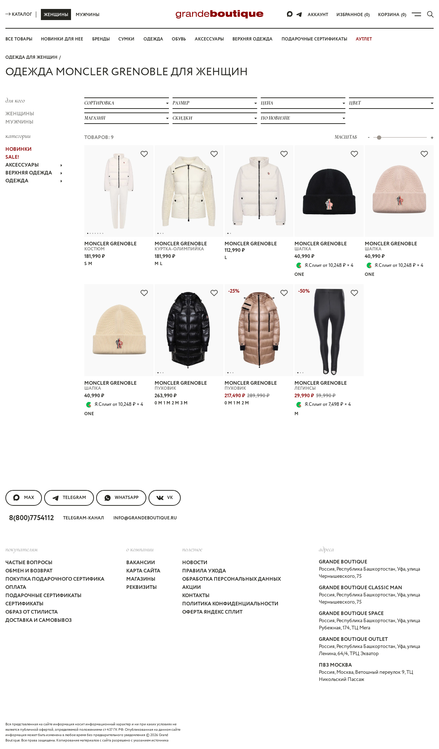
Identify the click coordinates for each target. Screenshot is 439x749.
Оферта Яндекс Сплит (212, 612)
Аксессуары (209, 39)
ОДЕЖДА (33, 180)
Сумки (126, 39)
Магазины (140, 579)
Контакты (195, 595)
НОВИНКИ (18, 149)
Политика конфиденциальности (230, 604)
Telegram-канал (83, 518)
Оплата (15, 587)
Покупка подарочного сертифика (54, 579)
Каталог (18, 14)
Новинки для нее (62, 39)
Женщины (56, 15)
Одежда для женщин (31, 57)
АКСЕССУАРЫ (33, 165)
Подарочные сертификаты (314, 39)
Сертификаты (24, 604)
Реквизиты (141, 587)
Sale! (12, 157)
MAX (23, 497)
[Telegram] (299, 14)
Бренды (101, 39)
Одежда (153, 39)
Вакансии (140, 562)
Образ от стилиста (31, 612)
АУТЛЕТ (364, 39)
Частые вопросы (28, 562)
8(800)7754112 (31, 518)
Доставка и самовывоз (38, 620)
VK (164, 497)
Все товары (18, 39)
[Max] (290, 14)
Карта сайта (143, 571)
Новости (194, 562)
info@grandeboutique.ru (145, 518)
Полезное (192, 549)
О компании (140, 549)
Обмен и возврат (28, 571)
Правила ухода (204, 571)
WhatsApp (121, 497)
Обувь (179, 39)
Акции (191, 587)
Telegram (69, 497)
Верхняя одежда (252, 39)
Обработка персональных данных (231, 579)
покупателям (21, 549)
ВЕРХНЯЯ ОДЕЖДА (33, 173)
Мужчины (87, 15)
